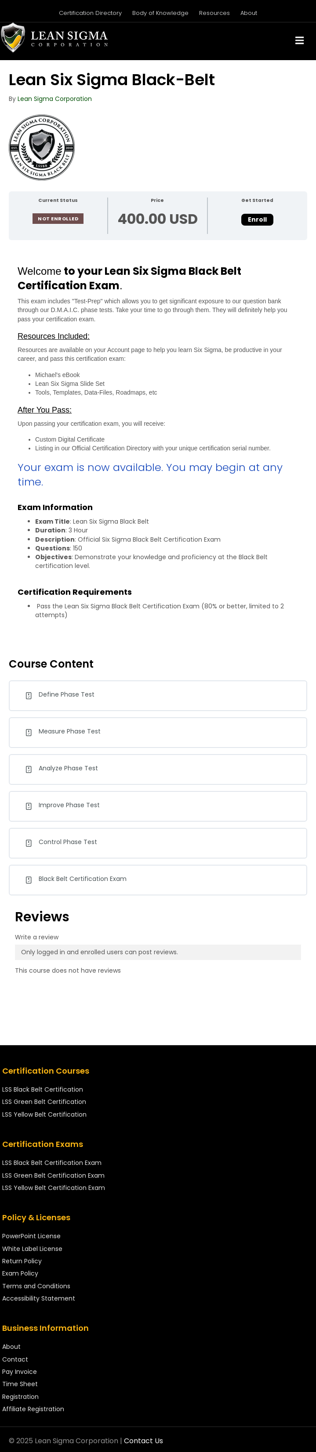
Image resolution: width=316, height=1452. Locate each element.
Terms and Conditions (36, 1286)
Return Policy (22, 1261)
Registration (20, 1396)
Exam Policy (20, 1273)
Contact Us (143, 1441)
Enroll (257, 219)
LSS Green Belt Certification (44, 1101)
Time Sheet (20, 1384)
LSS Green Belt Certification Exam (53, 1175)
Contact (15, 1359)
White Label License (32, 1248)
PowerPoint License (31, 1236)
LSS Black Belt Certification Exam (52, 1162)
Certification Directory (90, 13)
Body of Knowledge (160, 13)
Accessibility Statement (38, 1298)
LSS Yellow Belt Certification (44, 1114)
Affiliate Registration (33, 1409)
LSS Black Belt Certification (42, 1089)
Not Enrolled (58, 218)
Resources (214, 13)
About (248, 13)
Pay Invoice (19, 1371)
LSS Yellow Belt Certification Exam (53, 1187)
